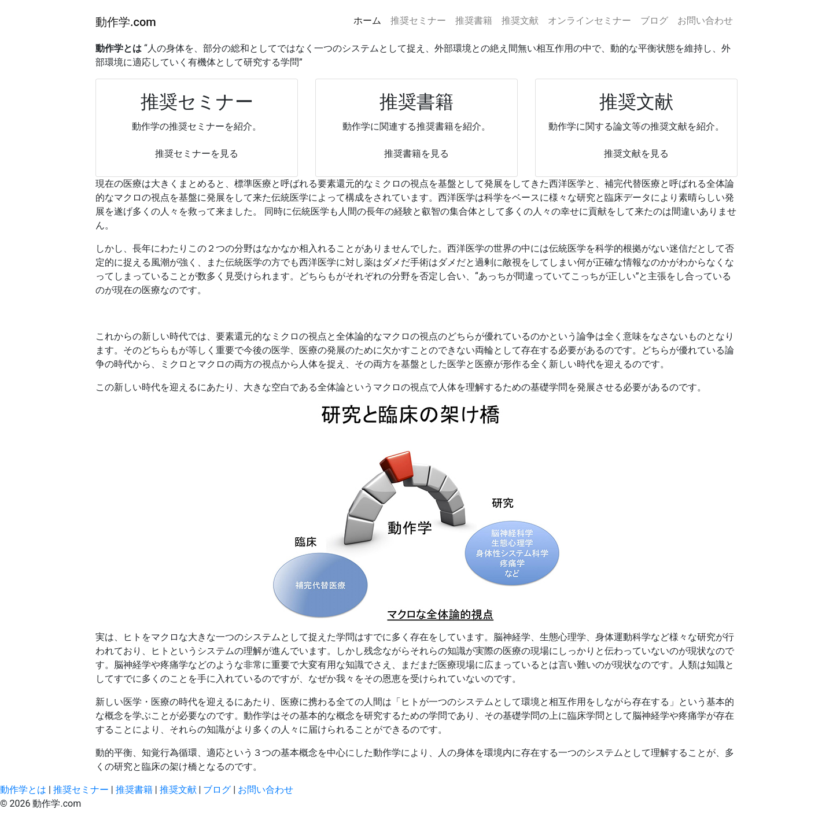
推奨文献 (520, 20)
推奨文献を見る (636, 153)
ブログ (654, 20)
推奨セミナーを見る (196, 153)
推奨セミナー (418, 20)
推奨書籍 (473, 20)
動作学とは (24, 789)
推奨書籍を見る (416, 153)
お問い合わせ (705, 20)
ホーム (367, 20)
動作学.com (125, 22)
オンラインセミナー (589, 20)
